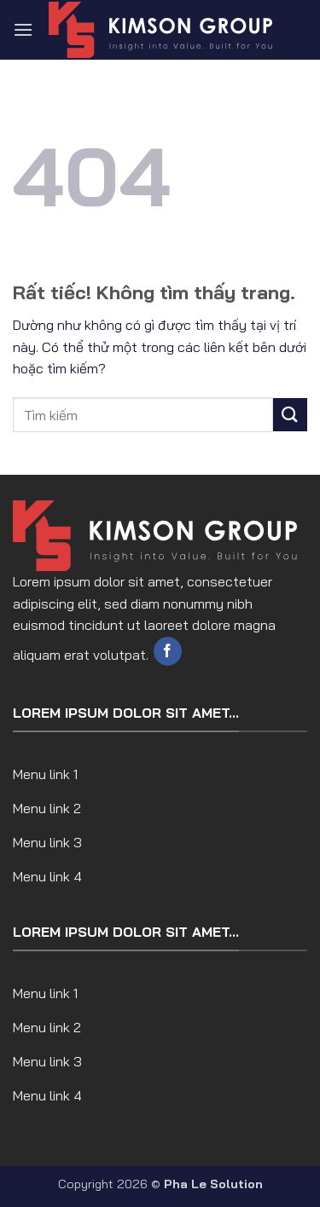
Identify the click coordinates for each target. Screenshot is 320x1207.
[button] (23, 29)
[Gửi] (290, 414)
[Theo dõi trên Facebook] (168, 651)
